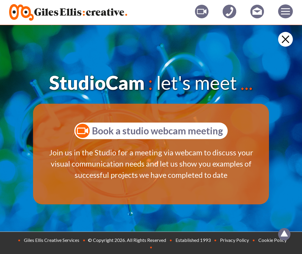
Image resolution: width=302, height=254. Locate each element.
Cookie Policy (272, 240)
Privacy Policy (234, 240)
